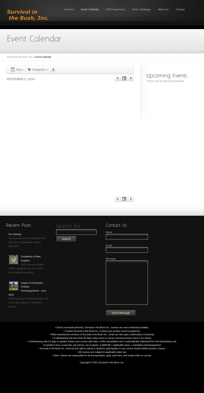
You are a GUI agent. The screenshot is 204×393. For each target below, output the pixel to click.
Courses (69, 9)
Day (17, 70)
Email (109, 245)
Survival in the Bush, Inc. (20, 57)
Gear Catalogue (141, 9)
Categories (38, 69)
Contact (180, 9)
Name (109, 232)
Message (111, 258)
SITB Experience (115, 9)
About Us (163, 9)
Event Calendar (90, 9)
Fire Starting (14, 234)
